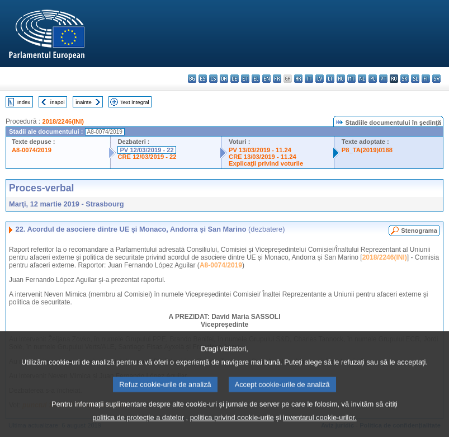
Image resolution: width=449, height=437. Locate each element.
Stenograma (419, 230)
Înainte (83, 102)
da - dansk (224, 78)
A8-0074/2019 (31, 150)
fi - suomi (426, 78)
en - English (266, 78)
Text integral (134, 102)
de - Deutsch (234, 78)
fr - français (277, 78)
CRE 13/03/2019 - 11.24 (262, 156)
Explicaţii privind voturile (266, 163)
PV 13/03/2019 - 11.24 (260, 150)
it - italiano (309, 78)
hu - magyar (341, 78)
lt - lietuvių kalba (330, 78)
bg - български (192, 78)
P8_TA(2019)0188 (367, 150)
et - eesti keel (245, 78)
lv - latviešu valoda (319, 78)
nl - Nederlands (362, 78)
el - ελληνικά (256, 78)
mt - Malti (351, 78)
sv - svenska (436, 78)
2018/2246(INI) (63, 121)
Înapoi (57, 102)
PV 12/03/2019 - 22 (146, 150)
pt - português (383, 78)
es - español (202, 78)
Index (23, 102)
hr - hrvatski (298, 78)
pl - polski (372, 78)
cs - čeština (213, 78)
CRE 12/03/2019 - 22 (146, 156)
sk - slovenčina (404, 78)
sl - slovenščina (415, 78)
